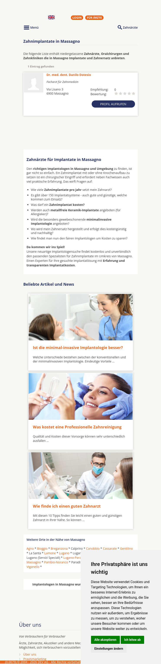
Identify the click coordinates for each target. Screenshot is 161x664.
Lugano (64, 553)
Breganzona (59, 548)
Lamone (50, 553)
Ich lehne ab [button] (132, 639)
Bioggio (42, 548)
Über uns (29, 654)
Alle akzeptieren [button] (105, 639)
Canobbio (93, 548)
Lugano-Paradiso (75, 558)
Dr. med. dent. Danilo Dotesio (69, 75)
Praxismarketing (34, 659)
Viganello (33, 567)
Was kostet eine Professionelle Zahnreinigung (77, 427)
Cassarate (110, 548)
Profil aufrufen (113, 104)
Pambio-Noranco (56, 562)
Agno (30, 548)
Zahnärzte (130, 27)
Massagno (34, 562)
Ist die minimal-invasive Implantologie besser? (78, 347)
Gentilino (126, 548)
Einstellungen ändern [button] (108, 648)
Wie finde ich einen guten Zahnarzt (67, 506)
